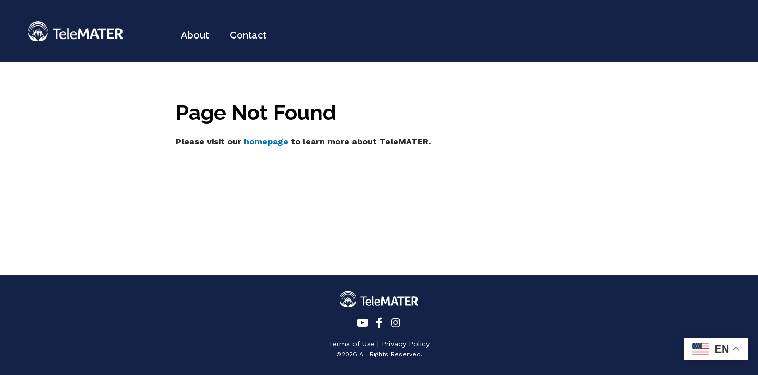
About (195, 35)
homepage (266, 141)
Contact (248, 35)
